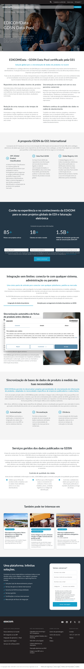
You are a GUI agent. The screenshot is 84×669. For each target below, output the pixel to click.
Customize (42, 346)
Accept (66, 346)
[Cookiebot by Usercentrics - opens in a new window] (70, 321)
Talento (71, 638)
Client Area (70, 2)
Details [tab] (42, 325)
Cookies (77, 666)
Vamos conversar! (42, 259)
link (76, 337)
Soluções (18, 7)
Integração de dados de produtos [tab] (18, 303)
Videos (51, 641)
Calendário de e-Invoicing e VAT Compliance (37, 632)
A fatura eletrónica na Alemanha (36, 644)
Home (5, 12)
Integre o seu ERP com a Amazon (36, 652)
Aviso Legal (57, 666)
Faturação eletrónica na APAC (38, 648)
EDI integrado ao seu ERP (11, 635)
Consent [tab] (17, 325)
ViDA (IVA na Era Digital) (36, 641)
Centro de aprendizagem (56, 632)
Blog (51, 638)
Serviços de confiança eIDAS (11, 644)
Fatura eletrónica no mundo (11, 632)
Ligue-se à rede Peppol (10, 641)
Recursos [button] (28, 7)
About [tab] (66, 325)
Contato (77, 7)
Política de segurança (47, 666)
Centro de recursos (55, 635)
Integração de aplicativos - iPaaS (13, 638)
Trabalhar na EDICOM (59, 2)
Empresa (38, 7)
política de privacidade (71, 254)
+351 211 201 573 (74, 635)
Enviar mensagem (65, 604)
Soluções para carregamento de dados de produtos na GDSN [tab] (56, 303)
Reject (18, 346)
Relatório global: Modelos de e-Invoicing (38, 636)
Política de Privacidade (67, 666)
